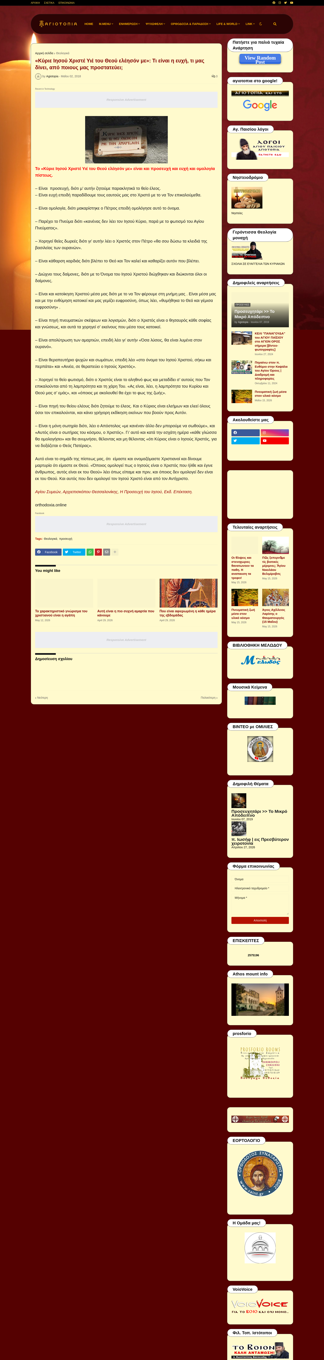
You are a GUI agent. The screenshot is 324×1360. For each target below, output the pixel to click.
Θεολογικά (62, 53)
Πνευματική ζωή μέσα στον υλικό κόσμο (270, 394)
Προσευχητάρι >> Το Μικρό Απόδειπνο (255, 314)
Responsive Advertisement (126, 99)
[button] (260, 24)
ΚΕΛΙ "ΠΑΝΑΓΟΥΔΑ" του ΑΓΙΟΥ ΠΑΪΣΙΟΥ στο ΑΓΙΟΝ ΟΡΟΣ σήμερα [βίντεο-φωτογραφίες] (270, 341)
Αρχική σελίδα (44, 53)
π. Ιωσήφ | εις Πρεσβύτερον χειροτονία (260, 841)
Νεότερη (42, 697)
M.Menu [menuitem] (105, 24)
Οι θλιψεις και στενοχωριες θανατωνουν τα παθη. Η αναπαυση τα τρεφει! (242, 568)
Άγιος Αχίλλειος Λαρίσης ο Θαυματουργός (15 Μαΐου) (273, 616)
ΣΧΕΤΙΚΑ (49, 2)
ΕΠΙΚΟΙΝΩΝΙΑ (66, 2)
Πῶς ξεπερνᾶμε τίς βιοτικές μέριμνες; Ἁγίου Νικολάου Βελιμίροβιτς (273, 565)
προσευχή (65, 538)
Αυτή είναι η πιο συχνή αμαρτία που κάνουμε (125, 613)
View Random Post (260, 58)
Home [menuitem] (89, 24)
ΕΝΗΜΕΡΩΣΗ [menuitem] (128, 24)
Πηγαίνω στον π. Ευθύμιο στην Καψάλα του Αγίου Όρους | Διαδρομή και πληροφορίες (271, 370)
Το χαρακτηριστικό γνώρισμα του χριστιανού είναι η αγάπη (61, 613)
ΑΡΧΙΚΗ (35, 2)
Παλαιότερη (208, 697)
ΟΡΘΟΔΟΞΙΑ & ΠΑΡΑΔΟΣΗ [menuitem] (189, 24)
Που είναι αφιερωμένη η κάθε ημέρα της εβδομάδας (188, 613)
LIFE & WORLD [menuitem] (227, 24)
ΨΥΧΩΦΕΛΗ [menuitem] (154, 24)
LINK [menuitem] (249, 24)
